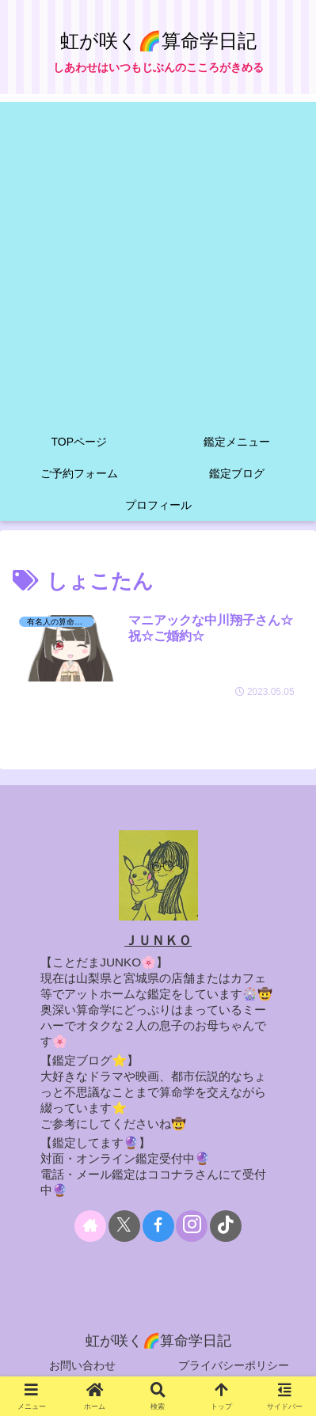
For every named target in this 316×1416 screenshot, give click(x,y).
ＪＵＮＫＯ (158, 940)
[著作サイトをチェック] (90, 1226)
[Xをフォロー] (124, 1226)
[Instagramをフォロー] (191, 1226)
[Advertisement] (158, 260)
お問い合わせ (82, 1365)
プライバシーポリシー (233, 1365)
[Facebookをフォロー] (158, 1226)
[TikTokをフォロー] (226, 1226)
